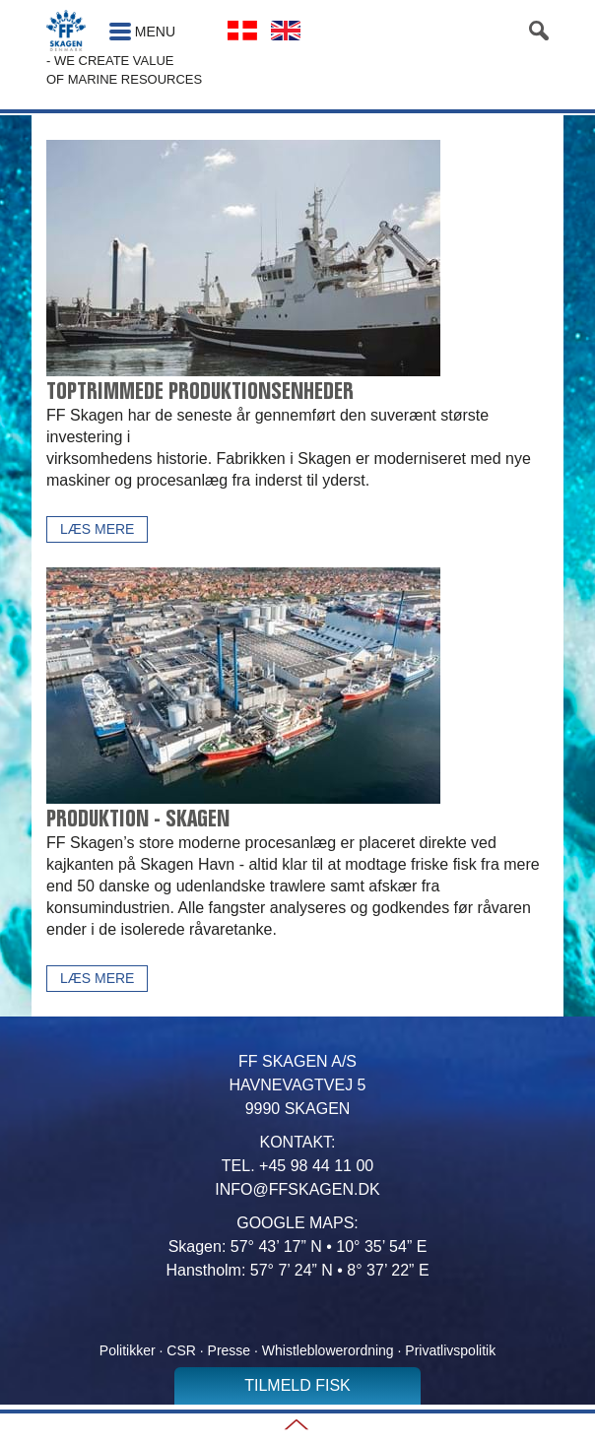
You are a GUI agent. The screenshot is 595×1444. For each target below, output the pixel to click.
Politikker (127, 1350)
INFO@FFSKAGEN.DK (297, 1189)
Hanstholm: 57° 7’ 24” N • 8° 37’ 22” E (297, 1270)
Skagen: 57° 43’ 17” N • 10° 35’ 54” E (298, 1246)
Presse (231, 1350)
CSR (181, 1350)
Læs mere (97, 529)
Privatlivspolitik (450, 1350)
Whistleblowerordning (328, 1350)
